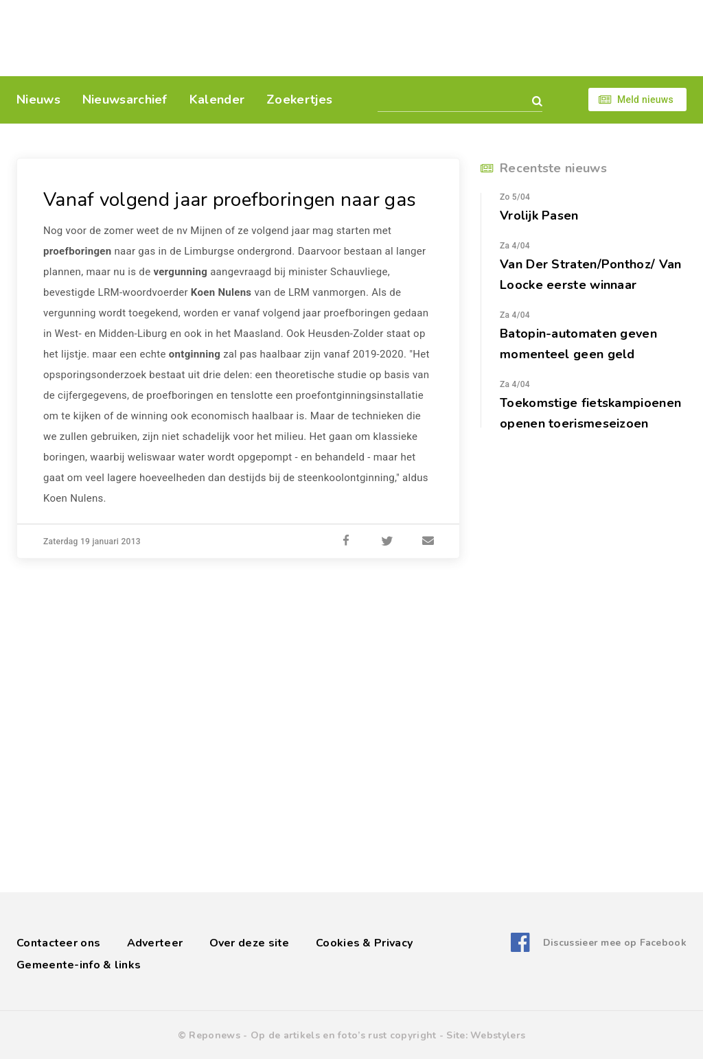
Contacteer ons (58, 943)
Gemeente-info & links (78, 965)
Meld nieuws (645, 99)
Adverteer (155, 943)
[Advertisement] (446, 38)
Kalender (216, 99)
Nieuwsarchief (125, 99)
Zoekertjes (299, 99)
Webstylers (497, 1035)
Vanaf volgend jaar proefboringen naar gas (229, 200)
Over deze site (249, 943)
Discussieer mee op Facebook (615, 942)
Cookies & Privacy (364, 943)
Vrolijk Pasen (539, 215)
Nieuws (38, 99)
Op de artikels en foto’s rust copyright (344, 1035)
